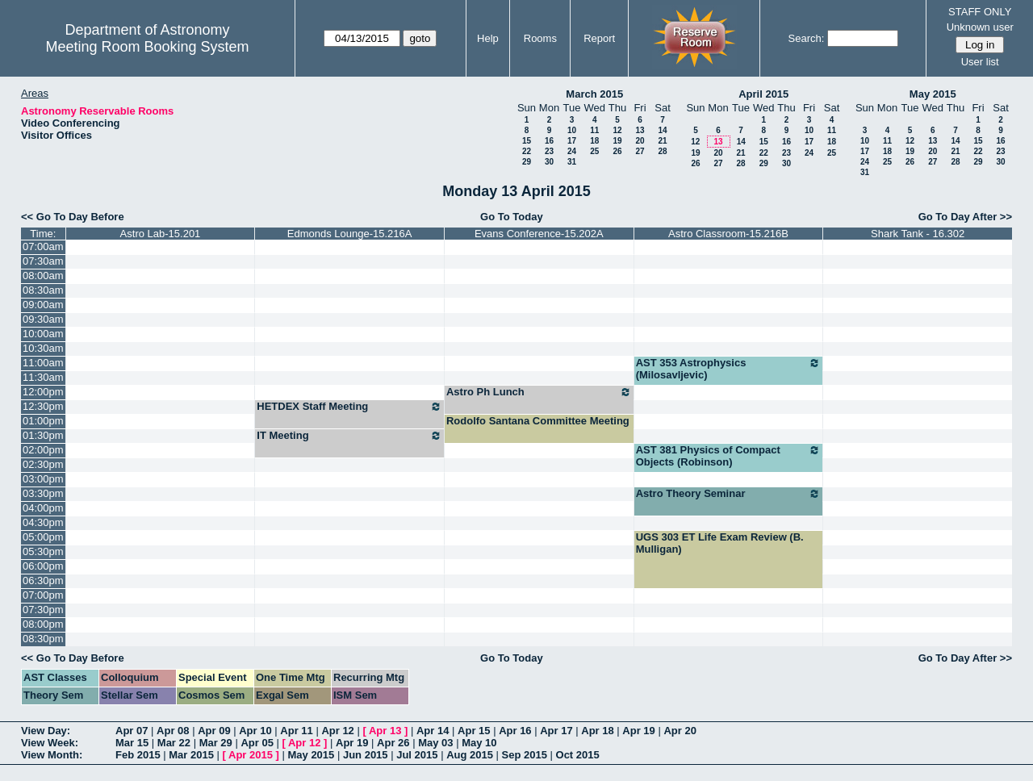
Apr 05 (256, 743)
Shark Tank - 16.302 (917, 234)
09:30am (43, 319)
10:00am (43, 334)
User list (980, 62)
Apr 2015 (250, 755)
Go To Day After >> (965, 217)
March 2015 (594, 94)
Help (488, 38)
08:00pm (43, 624)
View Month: (51, 755)
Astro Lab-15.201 (160, 234)
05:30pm (43, 551)
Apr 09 (214, 731)
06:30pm (43, 580)
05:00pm (43, 537)
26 (617, 151)
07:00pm (43, 595)
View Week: (49, 743)
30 (549, 161)
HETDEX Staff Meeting (349, 406)
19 (617, 140)
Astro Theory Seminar (729, 493)
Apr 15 (474, 731)
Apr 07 (131, 731)
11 (594, 130)
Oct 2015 (578, 755)
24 (571, 151)
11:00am (43, 363)
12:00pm (43, 392)
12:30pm (43, 406)
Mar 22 (173, 743)
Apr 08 (173, 731)
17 (571, 140)
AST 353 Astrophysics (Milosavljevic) (729, 369)
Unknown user (980, 27)
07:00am (43, 246)
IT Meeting (349, 435)
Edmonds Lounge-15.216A (349, 234)
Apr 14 (432, 731)
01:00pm (43, 421)
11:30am (43, 377)
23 (549, 151)
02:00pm (43, 450)
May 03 (435, 743)
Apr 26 (393, 743)
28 (662, 151)
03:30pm (43, 493)
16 (549, 140)
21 (662, 140)
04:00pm (43, 508)
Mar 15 (131, 743)
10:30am (43, 348)
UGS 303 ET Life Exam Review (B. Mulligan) (720, 543)
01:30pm (43, 435)
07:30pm (43, 610)
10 (571, 130)
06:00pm (43, 566)
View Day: (45, 731)
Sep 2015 (524, 755)
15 (526, 140)
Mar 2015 (191, 755)
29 (526, 161)
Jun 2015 (365, 755)
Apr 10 (255, 731)
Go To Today (511, 217)
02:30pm (43, 464)
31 (571, 161)
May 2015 (933, 94)
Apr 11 (296, 731)
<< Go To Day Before (72, 217)
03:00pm (43, 479)
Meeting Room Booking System (147, 47)
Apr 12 (337, 731)
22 (526, 151)
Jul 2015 (416, 755)
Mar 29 (215, 743)
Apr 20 (679, 731)
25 (594, 151)
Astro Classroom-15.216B (728, 234)
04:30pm (43, 522)
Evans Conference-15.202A (539, 234)
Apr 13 (385, 731)
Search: (806, 38)
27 (639, 151)
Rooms (540, 38)
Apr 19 (638, 731)
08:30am (43, 290)
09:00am (43, 305)
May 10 (479, 743)
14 (662, 130)
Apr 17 (556, 731)
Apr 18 (597, 731)
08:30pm (43, 639)
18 (594, 140)
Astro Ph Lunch (539, 392)
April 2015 (763, 94)
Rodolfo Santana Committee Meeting (537, 421)
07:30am (43, 261)
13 (639, 130)
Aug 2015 (469, 755)
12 (617, 130)
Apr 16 (515, 731)
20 (639, 140)
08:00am (43, 275)
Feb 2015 (138, 755)
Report (599, 38)
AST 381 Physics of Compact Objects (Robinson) (729, 456)
